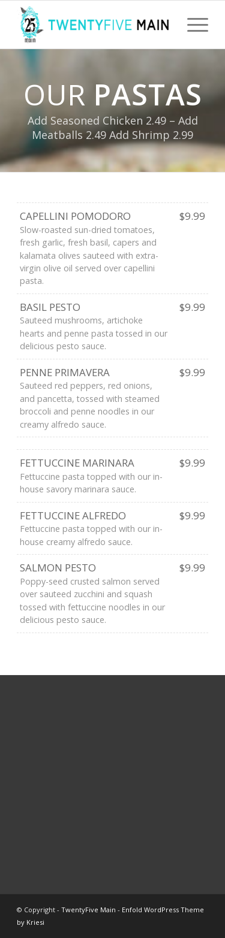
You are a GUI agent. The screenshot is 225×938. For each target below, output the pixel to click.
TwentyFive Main (88, 909)
